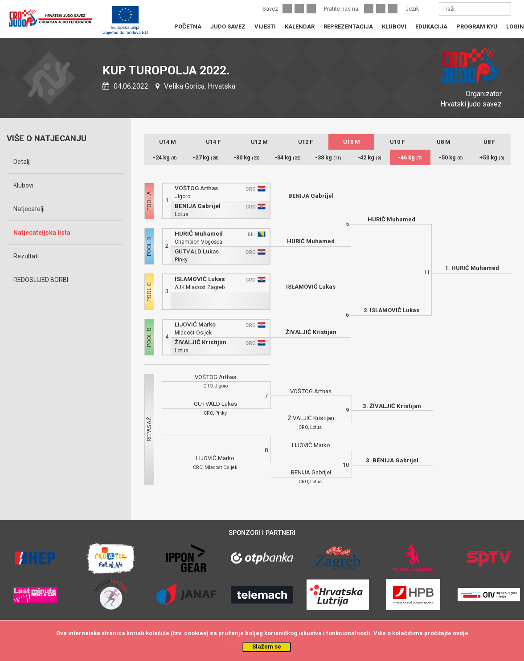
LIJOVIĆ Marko (195, 324)
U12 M (259, 142)
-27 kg (205, 157)
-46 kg (410, 157)
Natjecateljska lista (41, 232)
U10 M (351, 142)
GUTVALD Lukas (197, 251)
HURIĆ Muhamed (199, 233)
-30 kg (246, 157)
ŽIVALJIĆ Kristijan (200, 342)
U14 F (213, 142)
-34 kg (287, 157)
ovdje (460, 633)
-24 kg (165, 157)
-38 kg (328, 157)
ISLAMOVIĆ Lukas (200, 279)
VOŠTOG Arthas (196, 188)
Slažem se (266, 646)
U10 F (397, 142)
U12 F (305, 142)
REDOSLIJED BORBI (40, 279)
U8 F (489, 142)
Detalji (22, 161)
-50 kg (451, 157)
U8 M (443, 142)
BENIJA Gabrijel (198, 206)
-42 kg (369, 157)
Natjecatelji (29, 208)
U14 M (167, 142)
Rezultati (26, 256)
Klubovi (23, 185)
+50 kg (491, 157)
